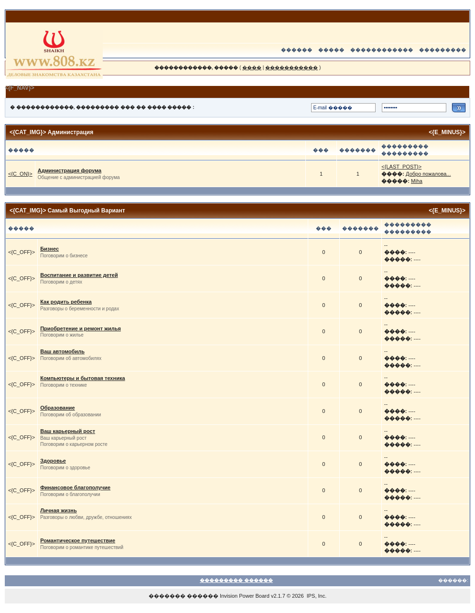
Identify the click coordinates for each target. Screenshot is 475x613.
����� (331, 50)
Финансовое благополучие (75, 487)
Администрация (70, 132)
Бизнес (49, 249)
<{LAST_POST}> (401, 166)
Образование (57, 408)
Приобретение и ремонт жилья (80, 328)
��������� (442, 50)
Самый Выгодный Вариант (86, 210)
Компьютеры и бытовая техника (82, 378)
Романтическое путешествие (77, 540)
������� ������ (183, 596)
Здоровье (53, 461)
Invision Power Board (245, 596)
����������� (291, 67)
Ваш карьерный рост (67, 431)
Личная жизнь (58, 510)
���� (251, 67)
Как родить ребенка (66, 302)
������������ (381, 50)
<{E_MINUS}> (447, 132)
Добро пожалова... (428, 174)
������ (297, 50)
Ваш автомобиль (62, 351)
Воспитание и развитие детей (79, 275)
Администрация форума (69, 170)
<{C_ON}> (20, 174)
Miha (416, 181)
